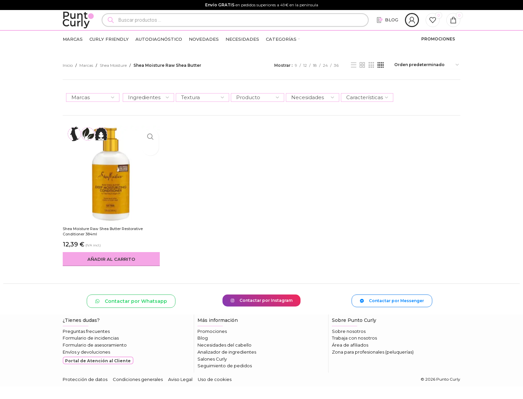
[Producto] (257, 112)
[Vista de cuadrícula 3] (371, 79)
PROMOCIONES (438, 53)
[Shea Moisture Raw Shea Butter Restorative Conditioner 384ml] (110, 187)
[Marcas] (92, 112)
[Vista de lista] (353, 79)
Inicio (68, 79)
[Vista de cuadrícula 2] (362, 79)
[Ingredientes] (148, 112)
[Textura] (202, 112)
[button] (110, 271)
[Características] (367, 112)
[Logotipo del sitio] (85, 26)
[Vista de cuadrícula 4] (381, 79)
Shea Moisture (113, 79)
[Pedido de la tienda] (427, 79)
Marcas (86, 79)
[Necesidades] (312, 112)
